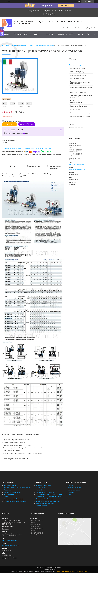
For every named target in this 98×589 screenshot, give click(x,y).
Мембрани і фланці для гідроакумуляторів (78, 101)
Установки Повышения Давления (15, 501)
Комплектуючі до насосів (78, 106)
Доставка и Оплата (74, 488)
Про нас (37, 34)
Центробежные (9, 494)
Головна (5, 34)
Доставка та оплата (65, 34)
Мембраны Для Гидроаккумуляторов (48, 501)
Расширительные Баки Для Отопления (48, 497)
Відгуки (71, 124)
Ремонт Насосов (41, 505)
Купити (9, 124)
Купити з (26, 124)
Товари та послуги (21, 34)
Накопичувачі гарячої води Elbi (80, 116)
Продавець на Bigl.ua (49, 569)
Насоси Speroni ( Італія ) (78, 75)
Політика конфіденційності (79, 571)
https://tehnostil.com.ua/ (77, 165)
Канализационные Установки (13, 499)
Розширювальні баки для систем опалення (81, 88)
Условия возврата (74, 490)
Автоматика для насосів (78, 92)
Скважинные (8, 490)
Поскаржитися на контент (63, 571)
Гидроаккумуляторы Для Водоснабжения (49, 494)
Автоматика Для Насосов (44, 499)
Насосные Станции (10, 485)
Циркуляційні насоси (77, 78)
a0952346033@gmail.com (77, 169)
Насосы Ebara (40, 490)
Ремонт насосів (75, 109)
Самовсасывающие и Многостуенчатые (17, 488)
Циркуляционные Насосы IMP (45, 492)
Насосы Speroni (41, 488)
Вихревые (7, 497)
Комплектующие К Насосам (45, 503)
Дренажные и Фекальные (12, 492)
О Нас (70, 494)
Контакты (71, 492)
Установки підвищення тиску (44, 45)
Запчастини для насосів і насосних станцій (81, 96)
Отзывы (70, 485)
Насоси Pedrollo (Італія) (25, 45)
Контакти (49, 34)
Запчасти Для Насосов (43, 485)
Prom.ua (58, 567)
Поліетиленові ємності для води (80, 113)
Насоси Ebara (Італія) (77, 72)
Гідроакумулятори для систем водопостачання (80, 83)
